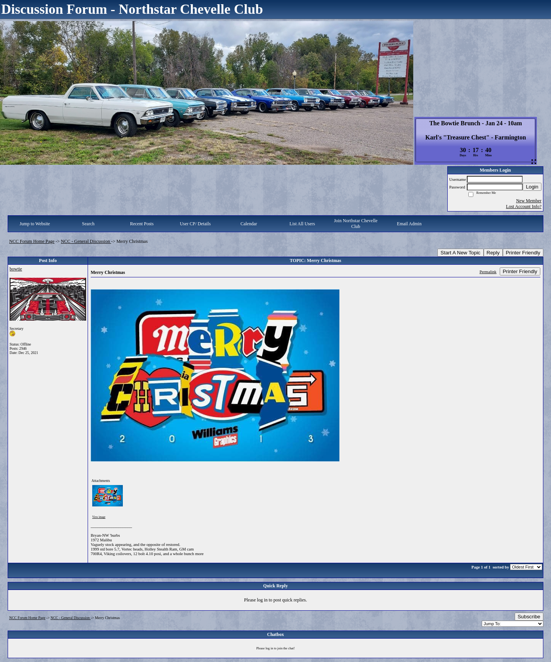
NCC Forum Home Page (31, 241)
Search (88, 223)
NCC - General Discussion (86, 241)
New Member (528, 200)
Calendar (248, 223)
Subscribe (529, 616)
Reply (493, 253)
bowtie (16, 269)
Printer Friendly (523, 253)
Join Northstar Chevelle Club (356, 223)
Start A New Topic (460, 253)
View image (99, 517)
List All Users (302, 223)
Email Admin (409, 223)
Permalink (487, 271)
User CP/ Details (195, 223)
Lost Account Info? (523, 206)
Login (532, 187)
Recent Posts (142, 223)
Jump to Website (35, 223)
